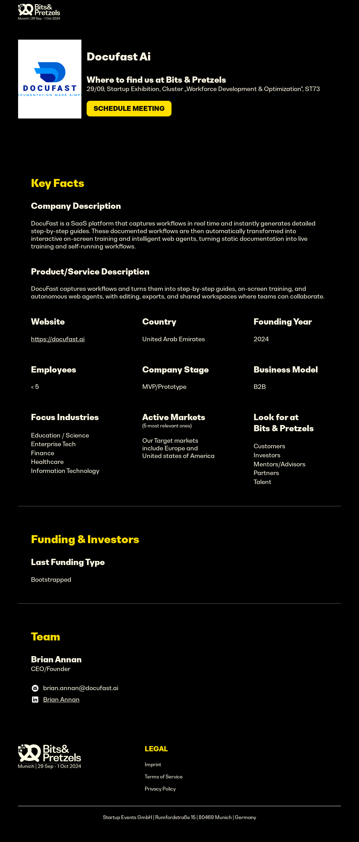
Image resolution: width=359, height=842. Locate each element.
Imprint (153, 764)
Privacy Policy (160, 789)
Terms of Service (164, 776)
